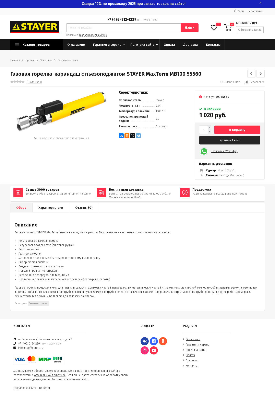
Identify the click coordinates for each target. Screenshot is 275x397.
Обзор (21, 208)
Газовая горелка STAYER (93, 35)
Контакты (213, 45)
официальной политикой (49, 375)
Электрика (46, 60)
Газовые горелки (68, 60)
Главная (15, 60)
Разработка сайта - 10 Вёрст (31, 388)
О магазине (76, 45)
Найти (189, 28)
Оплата (169, 45)
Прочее (30, 60)
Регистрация (255, 11)
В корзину (237, 130)
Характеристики (50, 208)
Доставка (190, 45)
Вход (239, 11)
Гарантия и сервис (107, 45)
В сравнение (254, 82)
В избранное (230, 82)
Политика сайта (142, 45)
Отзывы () (84, 208)
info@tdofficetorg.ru (30, 348)
